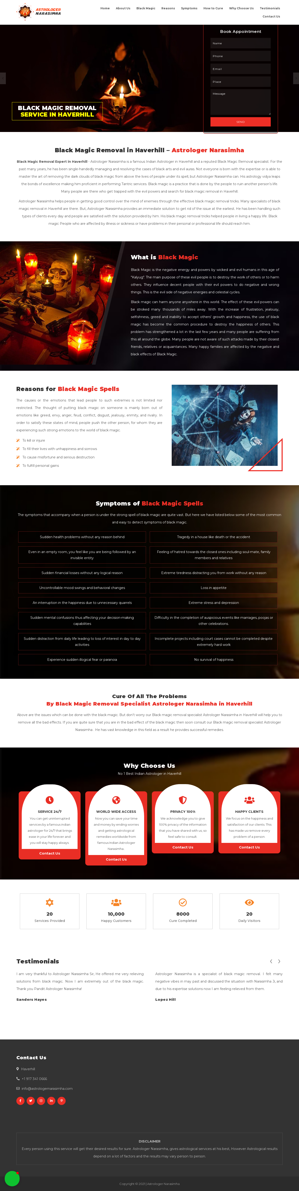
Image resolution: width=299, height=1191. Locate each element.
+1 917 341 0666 (34, 1079)
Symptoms (189, 8)
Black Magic (145, 8)
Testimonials (270, 8)
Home (105, 8)
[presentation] (270, 960)
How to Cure (213, 8)
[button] (12, 1178)
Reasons (168, 8)
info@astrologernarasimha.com (47, 1089)
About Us (123, 8)
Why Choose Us (241, 8)
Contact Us (271, 16)
